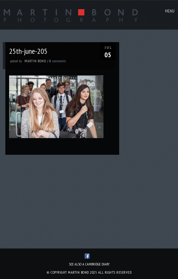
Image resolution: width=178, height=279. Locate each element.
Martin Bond (35, 61)
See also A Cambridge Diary (89, 264)
